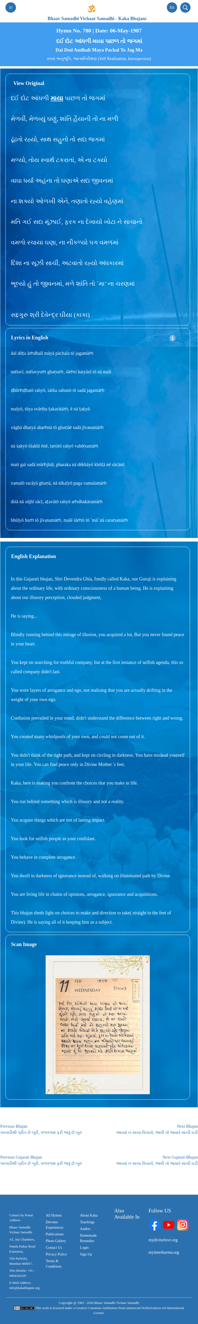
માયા (57, 98)
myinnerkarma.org (163, 1252)
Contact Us (54, 1248)
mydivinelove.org (163, 1240)
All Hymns (54, 1215)
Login (84, 1248)
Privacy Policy (56, 1254)
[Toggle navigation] (10, 7)
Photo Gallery (56, 1241)
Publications (55, 1234)
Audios (85, 1229)
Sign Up (86, 1254)
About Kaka (88, 1215)
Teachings (87, 1222)
